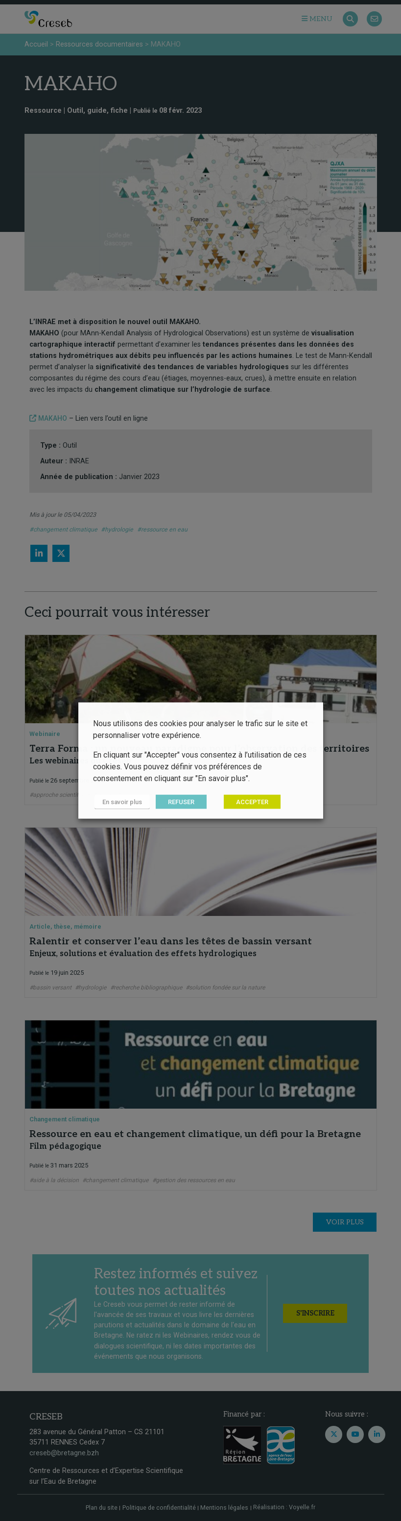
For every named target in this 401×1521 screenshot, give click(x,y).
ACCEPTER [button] (249, 802)
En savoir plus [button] (121, 802)
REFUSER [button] (178, 802)
